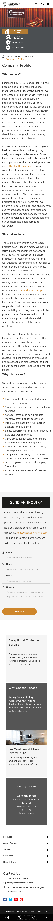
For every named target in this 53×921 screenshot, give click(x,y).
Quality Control (38, 37)
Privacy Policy (31, 909)
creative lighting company (19, 155)
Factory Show (13, 37)
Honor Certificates (39, 31)
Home (9, 45)
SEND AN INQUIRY (26, 491)
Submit (19, 600)
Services (8, 839)
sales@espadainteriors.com (31, 522)
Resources (9, 845)
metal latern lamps (32, 279)
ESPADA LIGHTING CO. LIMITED (30, 901)
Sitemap (19, 909)
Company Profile (13, 31)
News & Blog (10, 851)
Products (8, 826)
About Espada (23, 45)
